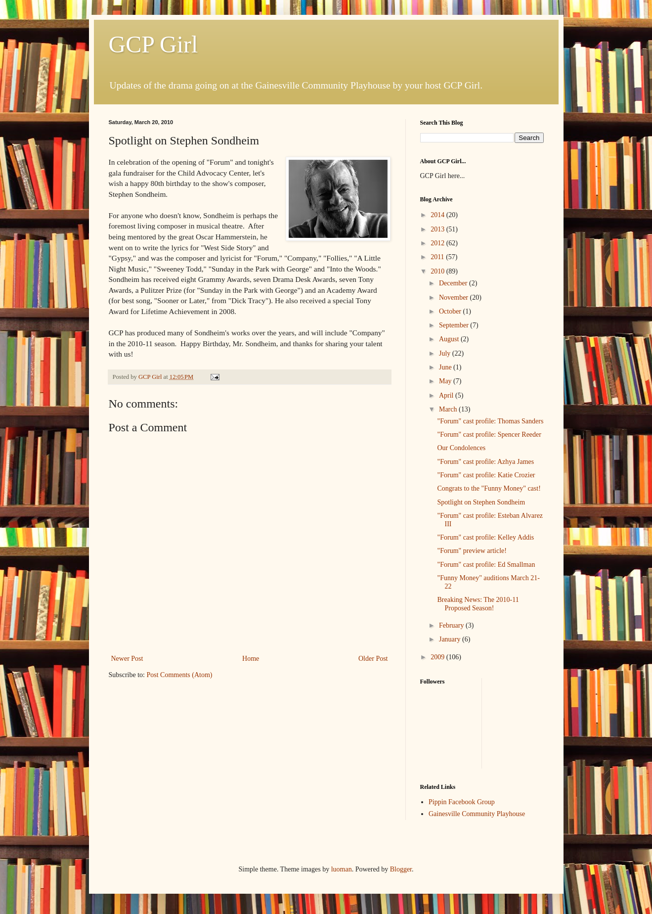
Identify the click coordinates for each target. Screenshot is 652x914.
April (447, 395)
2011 (438, 257)
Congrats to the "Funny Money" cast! (488, 488)
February (452, 625)
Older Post (373, 658)
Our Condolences (461, 448)
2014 (438, 215)
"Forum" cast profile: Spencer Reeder (489, 434)
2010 (438, 271)
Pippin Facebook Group (462, 802)
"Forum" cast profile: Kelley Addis (485, 537)
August (450, 339)
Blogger (401, 869)
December (454, 283)
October (451, 311)
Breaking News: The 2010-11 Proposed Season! (478, 604)
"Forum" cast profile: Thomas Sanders (490, 421)
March (449, 409)
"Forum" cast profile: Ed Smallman (486, 564)
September (454, 325)
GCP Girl (153, 44)
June (446, 367)
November (454, 297)
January (450, 639)
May (446, 381)
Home (250, 658)
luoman (341, 869)
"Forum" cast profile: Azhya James (485, 461)
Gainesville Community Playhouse (477, 814)
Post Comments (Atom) (180, 675)
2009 (438, 657)
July (445, 353)
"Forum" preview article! (472, 550)
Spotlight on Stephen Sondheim (481, 502)
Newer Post (127, 658)
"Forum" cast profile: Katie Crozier (486, 475)
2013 (438, 229)
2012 (438, 243)
